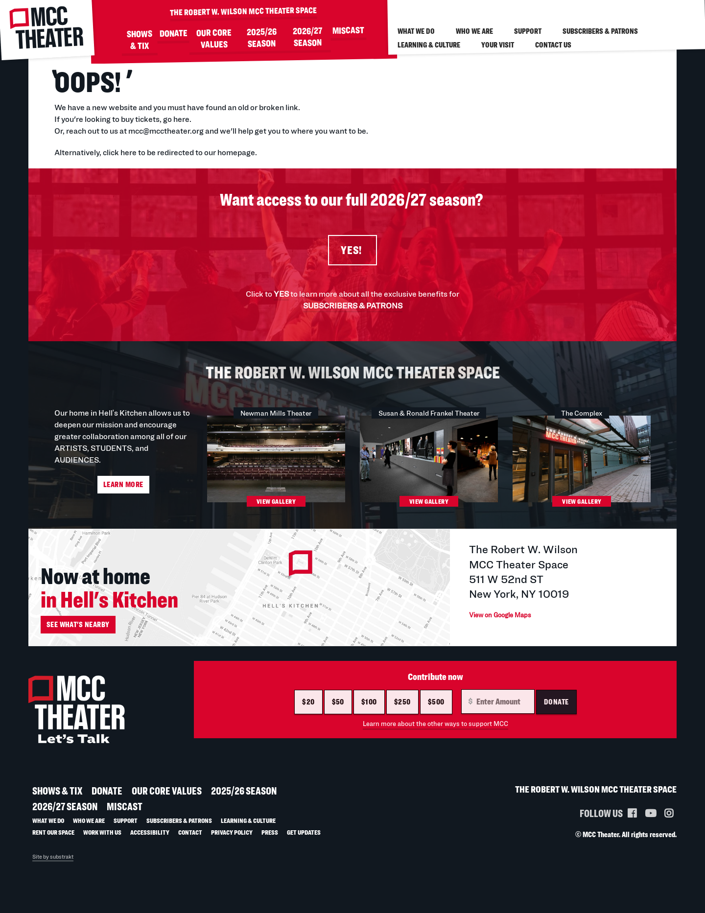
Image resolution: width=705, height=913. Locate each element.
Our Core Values (214, 38)
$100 (369, 709)
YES (281, 297)
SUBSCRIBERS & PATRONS (352, 308)
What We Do (416, 31)
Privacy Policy (232, 840)
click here (120, 152)
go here (176, 119)
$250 (402, 709)
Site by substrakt (52, 864)
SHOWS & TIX (139, 40)
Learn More (123, 487)
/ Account (624, 8)
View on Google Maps (509, 622)
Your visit (497, 44)
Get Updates (304, 840)
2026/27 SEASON (307, 37)
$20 (308, 709)
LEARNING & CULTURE (429, 44)
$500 (436, 709)
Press (269, 840)
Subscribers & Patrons (600, 31)
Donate (556, 709)
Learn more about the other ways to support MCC (435, 731)
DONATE (173, 33)
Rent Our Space (53, 840)
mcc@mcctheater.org (166, 131)
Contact (190, 840)
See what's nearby (78, 632)
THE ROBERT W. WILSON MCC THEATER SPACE (243, 10)
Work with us (102, 840)
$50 (338, 709)
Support (527, 31)
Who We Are (474, 31)
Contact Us (553, 44)
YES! (352, 251)
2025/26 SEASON (262, 37)
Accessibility (149, 840)
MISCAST (348, 30)
